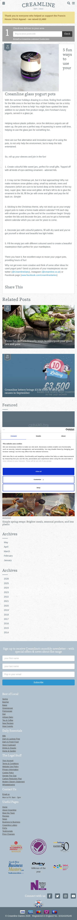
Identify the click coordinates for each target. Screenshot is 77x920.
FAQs (4, 828)
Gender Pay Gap (9, 776)
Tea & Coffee (7, 720)
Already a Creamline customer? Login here (31, 39)
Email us (6, 794)
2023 (6, 592)
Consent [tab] (14, 436)
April (6, 547)
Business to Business (11, 822)
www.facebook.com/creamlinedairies (39, 275)
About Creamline (9, 810)
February (8, 555)
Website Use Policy (10, 767)
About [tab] (63, 436)
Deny (38, 488)
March (7, 551)
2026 (6, 578)
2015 (6, 628)
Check (67, 34)
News (4, 819)
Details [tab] (38, 436)
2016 (6, 623)
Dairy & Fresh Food (10, 742)
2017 (6, 619)
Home (4, 807)
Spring (5, 699)
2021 (6, 601)
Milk (4, 736)
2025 (6, 583)
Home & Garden (9, 751)
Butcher (5, 702)
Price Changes (8, 834)
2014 (6, 632)
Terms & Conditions (10, 764)
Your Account (7, 761)
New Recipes (7, 723)
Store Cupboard (9, 745)
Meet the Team (8, 813)
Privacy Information (10, 770)
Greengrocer (7, 708)
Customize (38, 479)
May (6, 542)
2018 (6, 614)
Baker (4, 705)
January (8, 560)
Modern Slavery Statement (13, 782)
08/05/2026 (6, 518)
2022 (6, 596)
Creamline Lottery (9, 825)
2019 (6, 610)
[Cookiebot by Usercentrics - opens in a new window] (60, 430)
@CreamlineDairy (20, 272)
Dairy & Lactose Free (11, 739)
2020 (6, 605)
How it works (7, 726)
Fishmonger (7, 711)
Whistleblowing (8, 785)
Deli (4, 714)
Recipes (5, 816)
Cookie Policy (8, 773)
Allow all (38, 471)
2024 (6, 587)
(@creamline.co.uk (51, 272)
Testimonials (7, 831)
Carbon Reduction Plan (12, 779)
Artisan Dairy (7, 717)
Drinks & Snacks (9, 748)
